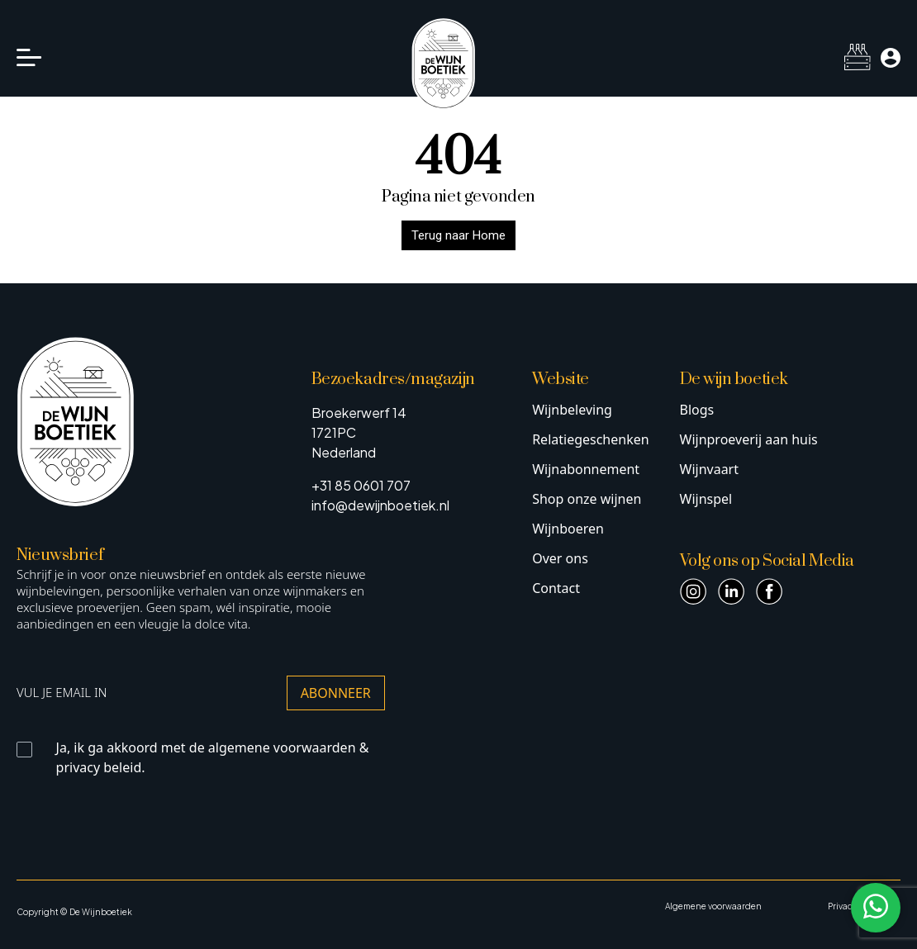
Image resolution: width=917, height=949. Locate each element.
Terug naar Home (458, 235)
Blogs (697, 410)
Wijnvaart (709, 469)
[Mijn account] (890, 58)
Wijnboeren (568, 529)
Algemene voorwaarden (713, 906)
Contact (556, 588)
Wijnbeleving (572, 410)
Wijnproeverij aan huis (749, 439)
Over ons (560, 558)
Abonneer (336, 693)
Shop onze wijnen (586, 499)
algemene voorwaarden (282, 747)
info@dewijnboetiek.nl (380, 505)
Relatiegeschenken (590, 439)
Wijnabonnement (585, 469)
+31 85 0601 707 (361, 485)
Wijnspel (706, 499)
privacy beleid (99, 767)
